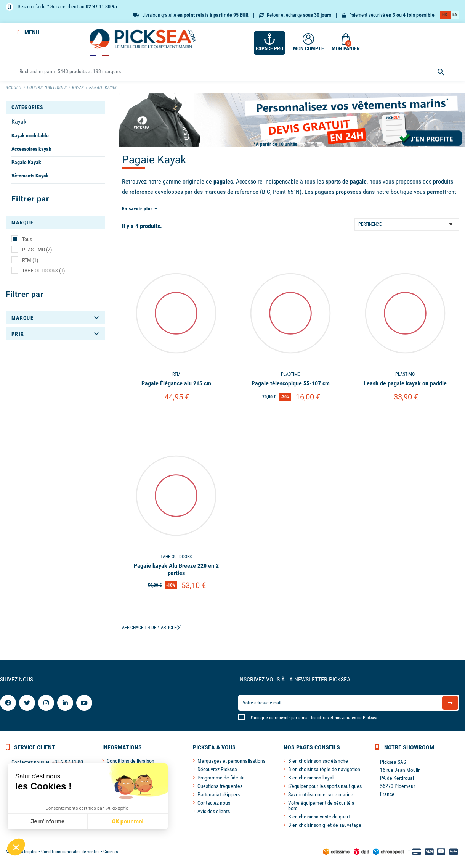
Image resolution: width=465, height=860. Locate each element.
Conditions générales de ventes (70, 851)
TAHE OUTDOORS (43, 270)
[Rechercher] (232, 72)
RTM (30, 260)
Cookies (110, 851)
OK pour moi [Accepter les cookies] (128, 821)
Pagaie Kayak (26, 162)
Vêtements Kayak (30, 175)
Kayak (18, 121)
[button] (16, 847)
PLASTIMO (37, 249)
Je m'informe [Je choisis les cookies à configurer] (47, 821)
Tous (27, 239)
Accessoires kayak (31, 149)
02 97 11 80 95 (101, 6)
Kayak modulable (30, 135)
